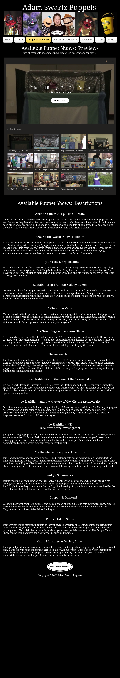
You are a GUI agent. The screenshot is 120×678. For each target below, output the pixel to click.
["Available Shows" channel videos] (60, 162)
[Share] (106, 60)
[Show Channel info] (111, 60)
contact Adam (55, 555)
